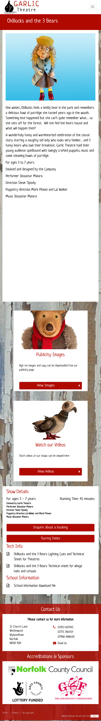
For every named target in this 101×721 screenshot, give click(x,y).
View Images (58, 386)
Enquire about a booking (51, 528)
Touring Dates (50, 538)
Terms (5, 713)
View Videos (59, 472)
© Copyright (28, 713)
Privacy (15, 713)
